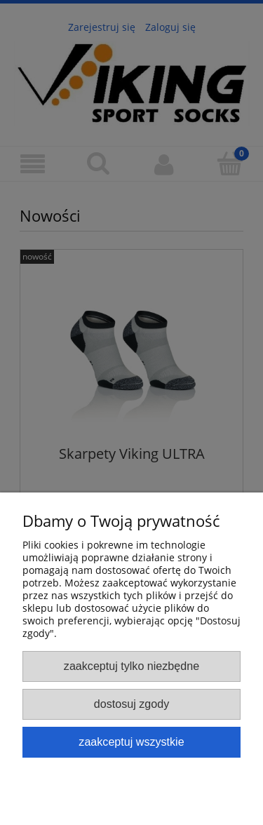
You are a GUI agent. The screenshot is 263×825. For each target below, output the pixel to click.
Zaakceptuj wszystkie (131, 741)
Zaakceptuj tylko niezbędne (131, 665)
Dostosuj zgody (131, 703)
